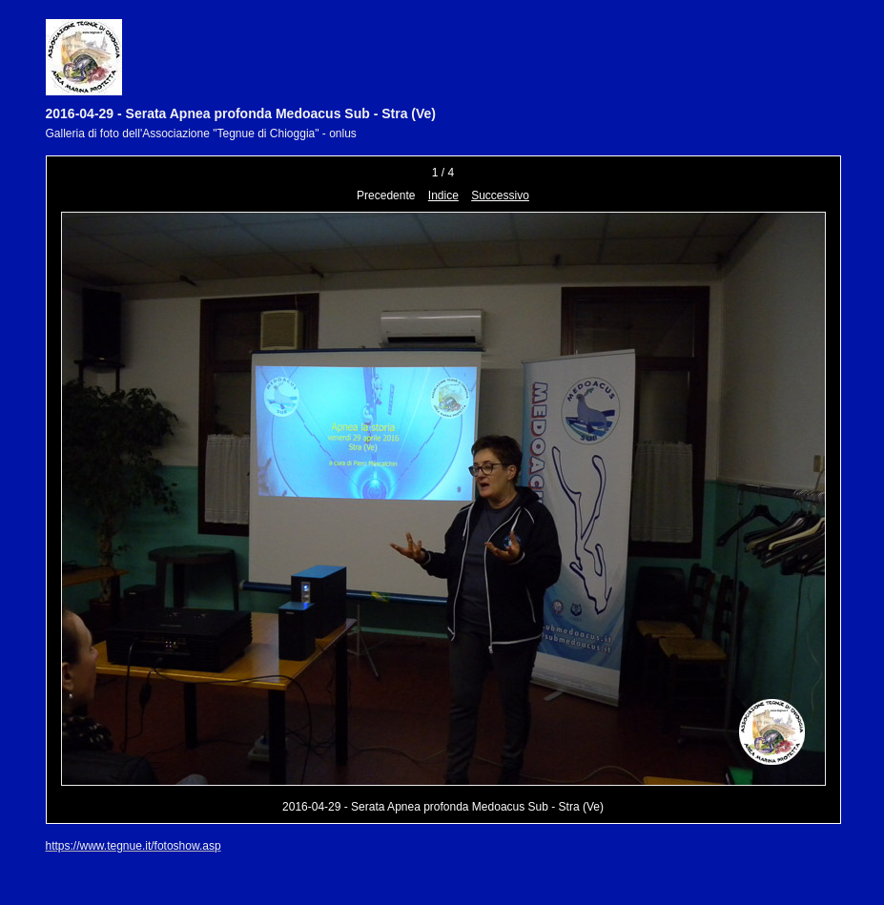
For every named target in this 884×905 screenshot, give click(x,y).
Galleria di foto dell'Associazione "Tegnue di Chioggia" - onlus (201, 133)
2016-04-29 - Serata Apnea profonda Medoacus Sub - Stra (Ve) (241, 113)
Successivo (500, 195)
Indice (443, 195)
